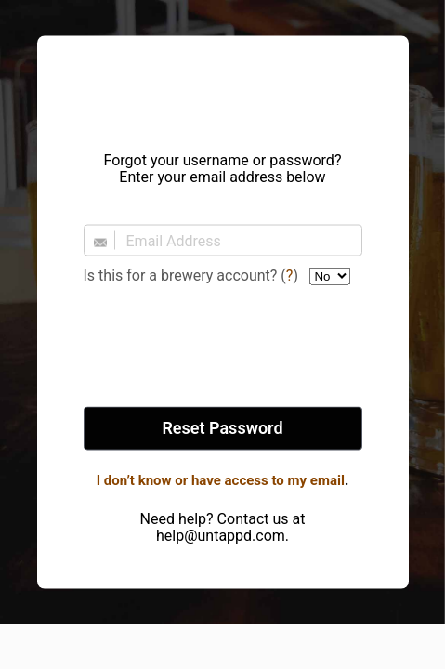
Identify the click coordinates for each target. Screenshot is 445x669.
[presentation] (223, 347)
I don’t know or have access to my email (221, 480)
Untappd (223, 88)
